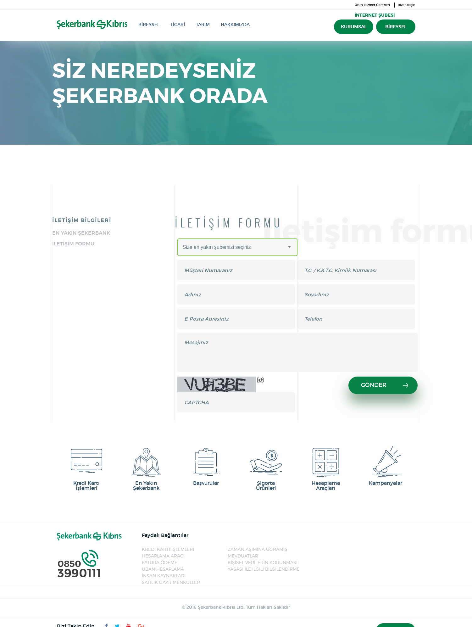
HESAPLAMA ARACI (163, 555)
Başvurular (206, 465)
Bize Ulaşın (406, 5)
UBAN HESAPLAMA (163, 569)
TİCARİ (177, 24)
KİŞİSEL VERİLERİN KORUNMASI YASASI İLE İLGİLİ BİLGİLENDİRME (264, 566)
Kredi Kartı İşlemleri (86, 468)
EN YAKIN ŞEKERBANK (81, 232)
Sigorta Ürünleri (266, 468)
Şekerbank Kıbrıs (92, 24)
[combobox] (237, 247)
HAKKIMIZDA (235, 24)
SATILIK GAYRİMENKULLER (171, 582)
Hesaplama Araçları (326, 468)
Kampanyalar (385, 465)
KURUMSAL (353, 27)
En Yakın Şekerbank (146, 468)
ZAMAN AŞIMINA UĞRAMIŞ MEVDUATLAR (257, 552)
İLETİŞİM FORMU (73, 243)
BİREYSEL (148, 24)
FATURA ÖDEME (159, 562)
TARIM (203, 24)
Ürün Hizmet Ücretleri (372, 5)
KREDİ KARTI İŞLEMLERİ (168, 549)
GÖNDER (384, 385)
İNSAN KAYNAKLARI (164, 575)
